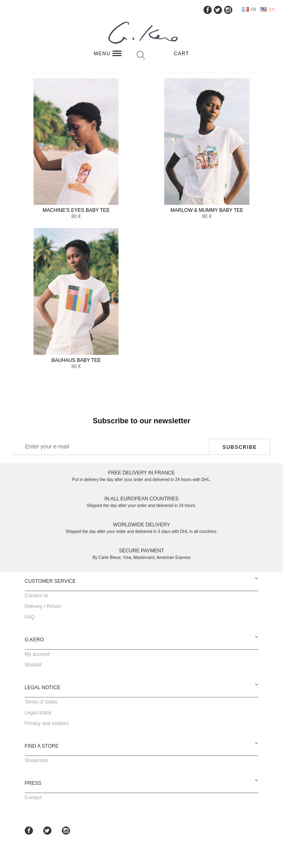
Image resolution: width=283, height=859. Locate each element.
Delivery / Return (43, 606)
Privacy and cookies (47, 723)
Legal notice (38, 713)
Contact (33, 797)
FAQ (30, 617)
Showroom (36, 760)
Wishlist (33, 665)
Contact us (36, 595)
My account (37, 654)
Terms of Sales (41, 702)
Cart (181, 53)
